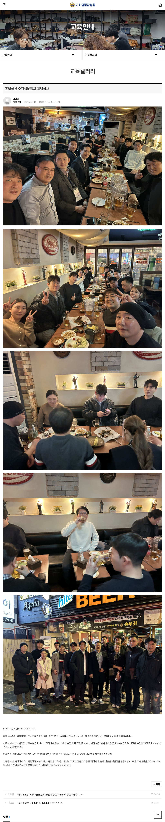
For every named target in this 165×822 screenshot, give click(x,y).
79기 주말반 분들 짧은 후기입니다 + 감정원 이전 (39, 713)
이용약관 (23, 785)
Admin (55, 785)
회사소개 (11, 785)
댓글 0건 (17, 102)
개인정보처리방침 (39, 785)
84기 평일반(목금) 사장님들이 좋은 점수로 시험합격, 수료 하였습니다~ (50, 705)
